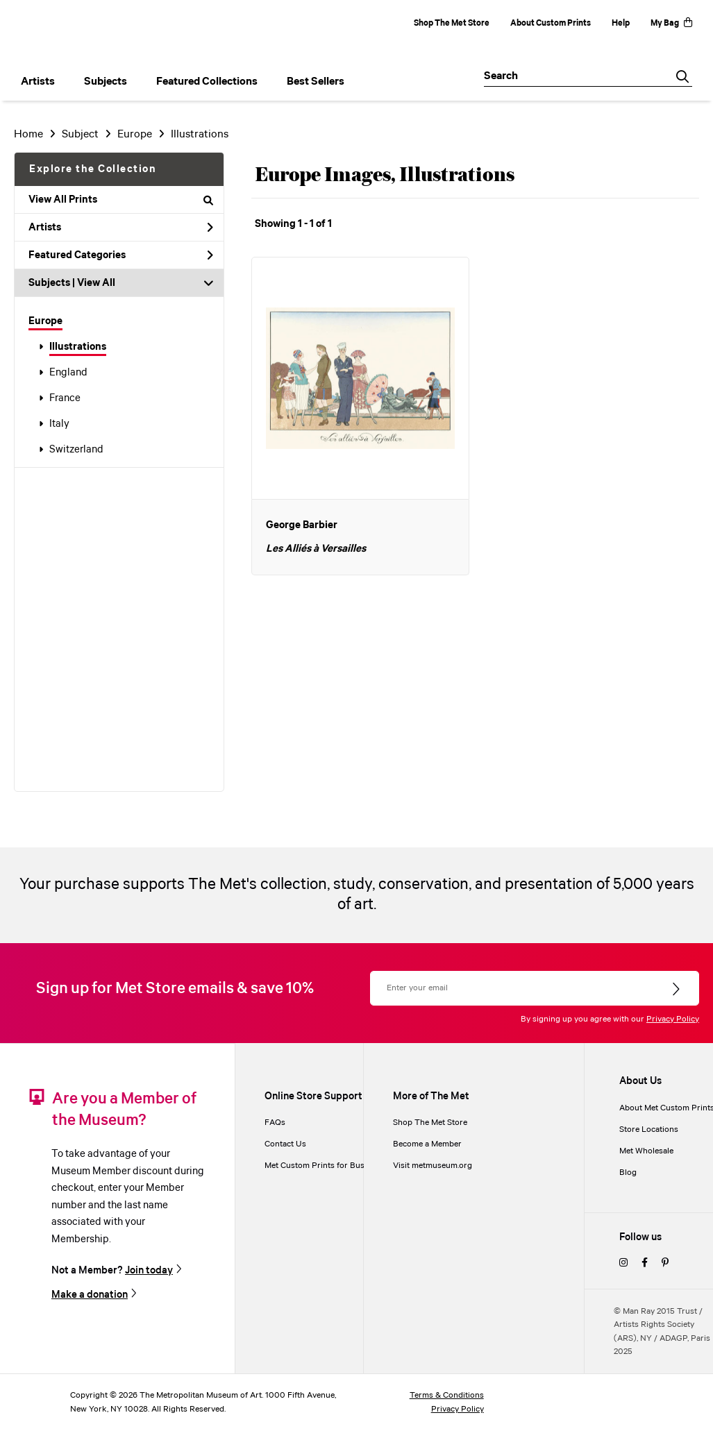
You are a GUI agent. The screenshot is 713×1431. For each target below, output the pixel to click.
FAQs (275, 1122)
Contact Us (285, 1144)
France (65, 398)
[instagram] (623, 1263)
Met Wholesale (646, 1151)
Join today (149, 1270)
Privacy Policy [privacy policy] (457, 1409)
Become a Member (427, 1144)
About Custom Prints (550, 23)
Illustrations (77, 347)
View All (96, 283)
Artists (120, 228)
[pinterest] (665, 1263)
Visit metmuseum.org (432, 1165)
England (68, 373)
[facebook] (644, 1263)
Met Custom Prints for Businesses (328, 1165)
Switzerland (76, 450)
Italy (59, 424)
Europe (45, 321)
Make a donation (89, 1294)
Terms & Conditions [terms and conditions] (447, 1395)
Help (621, 23)
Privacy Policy (672, 1019)
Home (28, 134)
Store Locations (648, 1129)
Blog (628, 1172)
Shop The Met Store (451, 23)
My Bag (671, 23)
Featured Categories (120, 255)
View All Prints (120, 200)
